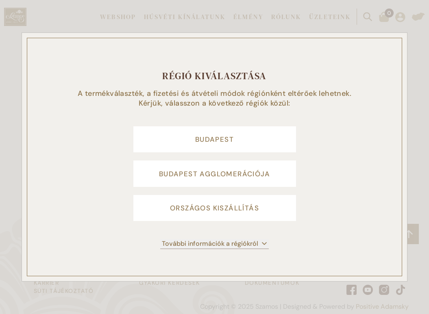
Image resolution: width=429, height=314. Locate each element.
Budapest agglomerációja (214, 174)
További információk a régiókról (214, 247)
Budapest (214, 137)
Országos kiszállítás (214, 210)
